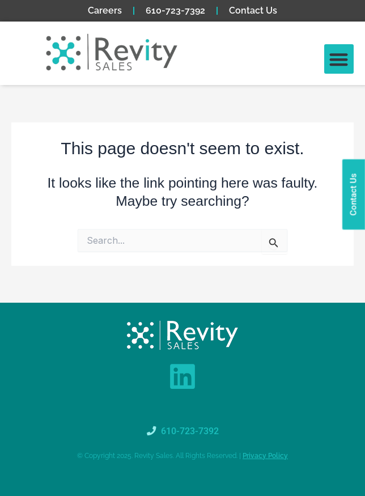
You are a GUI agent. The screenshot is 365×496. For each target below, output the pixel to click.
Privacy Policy (265, 456)
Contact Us (253, 10)
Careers (105, 10)
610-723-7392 (175, 10)
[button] (339, 59)
